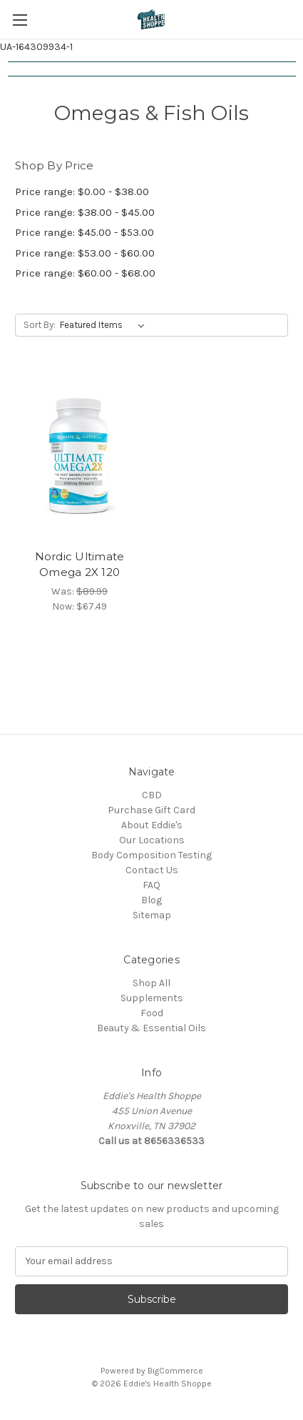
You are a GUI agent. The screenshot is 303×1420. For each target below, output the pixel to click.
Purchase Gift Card (151, 810)
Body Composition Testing (151, 855)
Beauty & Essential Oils (151, 1028)
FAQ (151, 885)
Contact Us (151, 870)
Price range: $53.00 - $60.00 (85, 253)
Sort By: (40, 324)
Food (151, 1013)
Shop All (151, 983)
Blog (151, 900)
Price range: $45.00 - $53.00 (84, 232)
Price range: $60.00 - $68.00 (85, 273)
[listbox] (105, 325)
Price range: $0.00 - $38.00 (82, 191)
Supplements (151, 998)
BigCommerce (175, 1371)
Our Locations (152, 840)
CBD (152, 795)
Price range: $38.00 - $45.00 (85, 212)
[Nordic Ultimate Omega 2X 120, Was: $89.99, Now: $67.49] (79, 456)
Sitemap (152, 915)
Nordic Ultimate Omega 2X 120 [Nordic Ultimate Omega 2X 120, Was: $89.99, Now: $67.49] (80, 565)
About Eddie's (152, 825)
